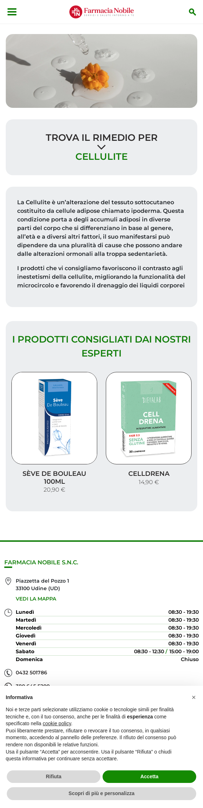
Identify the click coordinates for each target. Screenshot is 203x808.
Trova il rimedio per (102, 137)
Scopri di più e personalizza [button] (101, 793)
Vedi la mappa (36, 599)
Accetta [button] (149, 776)
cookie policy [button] (57, 723)
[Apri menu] (12, 12)
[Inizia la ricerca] (193, 11)
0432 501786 (31, 672)
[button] (193, 697)
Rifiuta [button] (53, 776)
